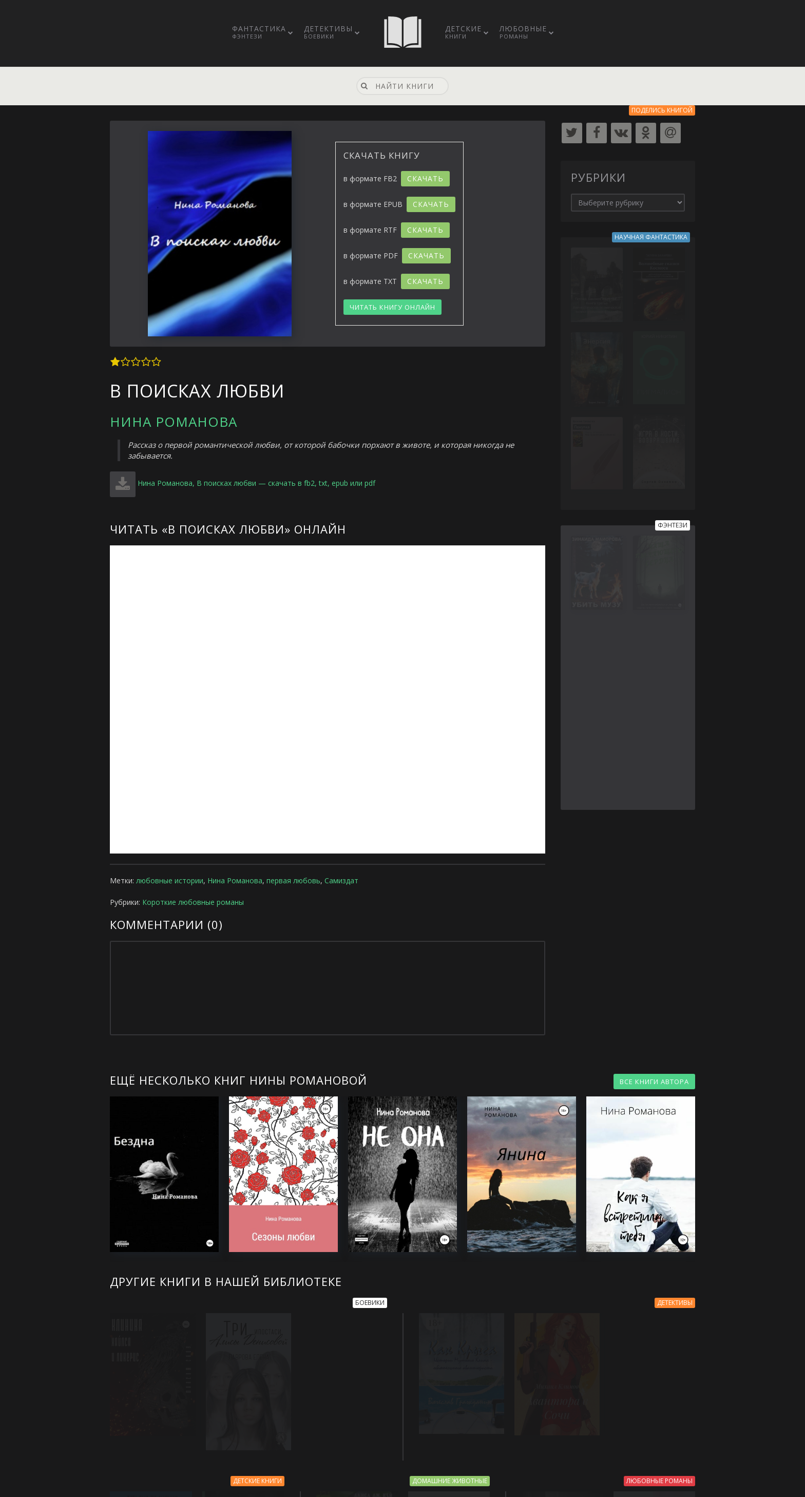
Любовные (523, 32)
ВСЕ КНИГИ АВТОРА (654, 1081)
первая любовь (293, 880)
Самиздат (341, 880)
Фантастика (259, 32)
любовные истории (169, 880)
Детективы (328, 32)
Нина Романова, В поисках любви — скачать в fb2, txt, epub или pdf (256, 483)
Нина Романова (173, 421)
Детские (463, 32)
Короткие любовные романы (193, 902)
